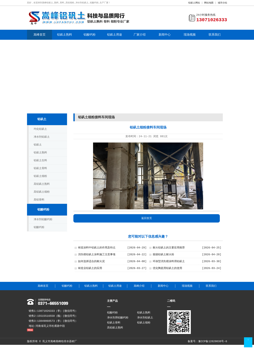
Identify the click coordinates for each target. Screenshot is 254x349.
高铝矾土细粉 (42, 191)
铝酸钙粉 (90, 34)
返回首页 (146, 218)
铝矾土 (41, 119)
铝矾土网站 (194, 3)
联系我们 (215, 34)
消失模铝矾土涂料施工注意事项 (96, 254)
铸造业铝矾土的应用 (90, 268)
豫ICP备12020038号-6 (212, 341)
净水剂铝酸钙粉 (43, 219)
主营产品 (112, 301)
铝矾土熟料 (64, 34)
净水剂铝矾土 (42, 136)
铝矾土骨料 (40, 168)
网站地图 (208, 3)
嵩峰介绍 (139, 286)
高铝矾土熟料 (42, 184)
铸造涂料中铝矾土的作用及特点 (96, 247)
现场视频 (190, 34)
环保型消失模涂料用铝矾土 (169, 261)
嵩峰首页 (40, 34)
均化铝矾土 (40, 129)
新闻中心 (165, 34)
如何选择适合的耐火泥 (91, 261)
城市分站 (222, 3)
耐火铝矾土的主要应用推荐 (169, 247)
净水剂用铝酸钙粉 (117, 317)
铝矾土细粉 (40, 176)
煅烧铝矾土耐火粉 (163, 254)
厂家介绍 (140, 34)
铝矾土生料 (40, 160)
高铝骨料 (39, 199)
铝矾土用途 (114, 34)
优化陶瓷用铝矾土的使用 (167, 268)
